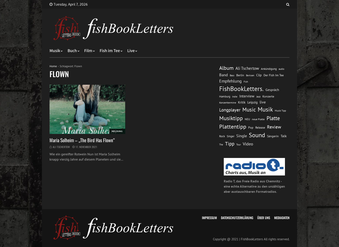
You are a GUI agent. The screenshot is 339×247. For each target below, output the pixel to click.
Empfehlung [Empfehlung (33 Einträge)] (230, 81)
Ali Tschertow (61, 147)
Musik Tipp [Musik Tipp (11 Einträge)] (280, 110)
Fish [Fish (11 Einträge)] (246, 81)
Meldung (117, 131)
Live (131, 51)
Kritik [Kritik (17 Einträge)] (241, 102)
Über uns (263, 217)
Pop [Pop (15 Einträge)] (250, 127)
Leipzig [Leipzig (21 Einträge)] (252, 102)
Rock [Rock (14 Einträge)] (222, 136)
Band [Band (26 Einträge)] (223, 74)
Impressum (209, 217)
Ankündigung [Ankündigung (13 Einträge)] (269, 69)
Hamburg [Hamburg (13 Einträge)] (224, 96)
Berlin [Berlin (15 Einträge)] (240, 75)
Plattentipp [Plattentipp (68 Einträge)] (232, 126)
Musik (55, 51)
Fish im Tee (110, 51)
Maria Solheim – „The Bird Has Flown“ (82, 140)
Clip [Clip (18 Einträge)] (259, 75)
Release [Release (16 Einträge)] (260, 127)
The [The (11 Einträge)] (221, 144)
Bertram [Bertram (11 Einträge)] (250, 75)
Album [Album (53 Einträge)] (226, 68)
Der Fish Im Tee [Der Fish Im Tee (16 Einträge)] (274, 75)
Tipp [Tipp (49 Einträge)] (229, 143)
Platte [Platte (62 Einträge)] (273, 118)
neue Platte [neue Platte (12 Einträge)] (258, 119)
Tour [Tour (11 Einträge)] (238, 144)
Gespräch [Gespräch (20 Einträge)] (272, 90)
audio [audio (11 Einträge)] (281, 68)
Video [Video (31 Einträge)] (248, 144)
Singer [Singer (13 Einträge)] (230, 136)
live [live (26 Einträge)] (263, 102)
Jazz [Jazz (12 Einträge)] (258, 96)
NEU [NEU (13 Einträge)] (247, 119)
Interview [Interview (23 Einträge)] (246, 96)
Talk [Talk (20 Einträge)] (284, 136)
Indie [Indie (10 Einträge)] (234, 96)
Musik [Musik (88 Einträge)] (265, 109)
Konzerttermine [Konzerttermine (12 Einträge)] (227, 102)
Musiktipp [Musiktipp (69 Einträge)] (231, 118)
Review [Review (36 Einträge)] (274, 127)
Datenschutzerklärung (237, 217)
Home (53, 66)
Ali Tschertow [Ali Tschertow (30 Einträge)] (247, 68)
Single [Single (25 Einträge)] (241, 135)
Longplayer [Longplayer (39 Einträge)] (229, 110)
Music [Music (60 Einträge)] (249, 109)
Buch (72, 51)
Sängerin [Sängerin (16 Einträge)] (273, 136)
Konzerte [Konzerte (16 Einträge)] (268, 96)
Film (88, 51)
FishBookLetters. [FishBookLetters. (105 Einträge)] (241, 88)
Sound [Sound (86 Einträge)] (257, 135)
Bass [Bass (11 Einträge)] (232, 75)
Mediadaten (281, 217)
